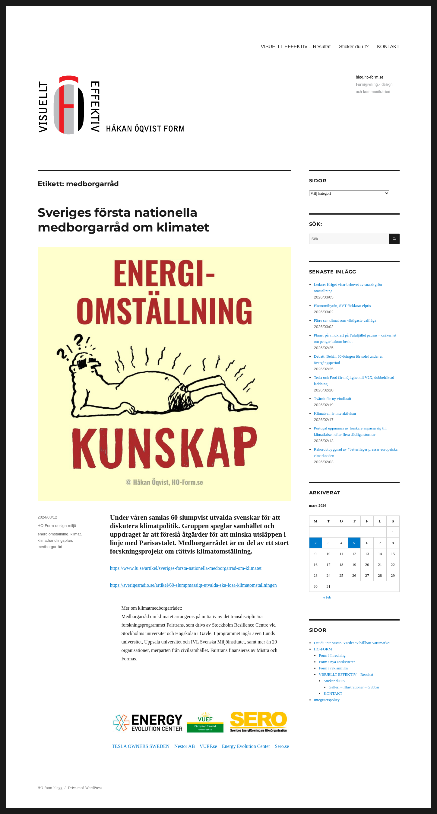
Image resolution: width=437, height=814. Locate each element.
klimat (76, 534)
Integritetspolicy (327, 699)
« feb (327, 597)
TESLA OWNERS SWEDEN (140, 746)
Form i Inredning (332, 655)
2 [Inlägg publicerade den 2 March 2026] (316, 543)
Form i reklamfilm (333, 668)
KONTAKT (388, 46)
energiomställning (53, 534)
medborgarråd (50, 546)
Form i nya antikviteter (337, 661)
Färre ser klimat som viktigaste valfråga (345, 320)
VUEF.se (208, 746)
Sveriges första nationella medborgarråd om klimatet (123, 220)
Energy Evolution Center (246, 746)
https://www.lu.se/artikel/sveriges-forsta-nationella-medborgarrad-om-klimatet (186, 568)
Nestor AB (184, 746)
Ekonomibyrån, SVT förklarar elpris (342, 305)
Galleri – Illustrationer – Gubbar (354, 687)
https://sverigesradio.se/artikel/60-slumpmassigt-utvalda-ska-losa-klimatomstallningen (193, 585)
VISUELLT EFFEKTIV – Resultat (296, 46)
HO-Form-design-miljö (57, 525)
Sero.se (282, 746)
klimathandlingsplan (55, 540)
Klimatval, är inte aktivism (335, 413)
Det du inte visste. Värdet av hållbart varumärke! (352, 642)
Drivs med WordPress (85, 787)
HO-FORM (323, 649)
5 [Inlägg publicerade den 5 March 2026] (354, 543)
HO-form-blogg (50, 787)
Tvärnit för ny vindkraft (332, 398)
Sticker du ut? (354, 46)
